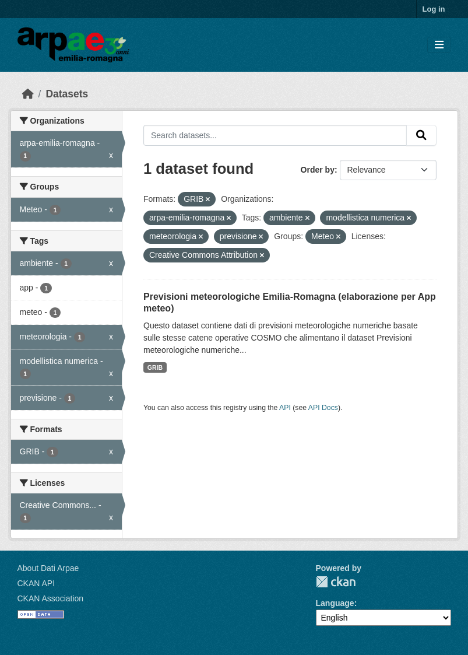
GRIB (155, 367)
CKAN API (36, 583)
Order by (318, 169)
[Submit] (421, 135)
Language (335, 603)
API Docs (323, 408)
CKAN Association (50, 598)
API (285, 408)
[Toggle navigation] (439, 45)
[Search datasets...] (275, 135)
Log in (434, 9)
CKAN (336, 582)
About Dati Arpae (48, 568)
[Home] (28, 94)
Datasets (66, 94)
